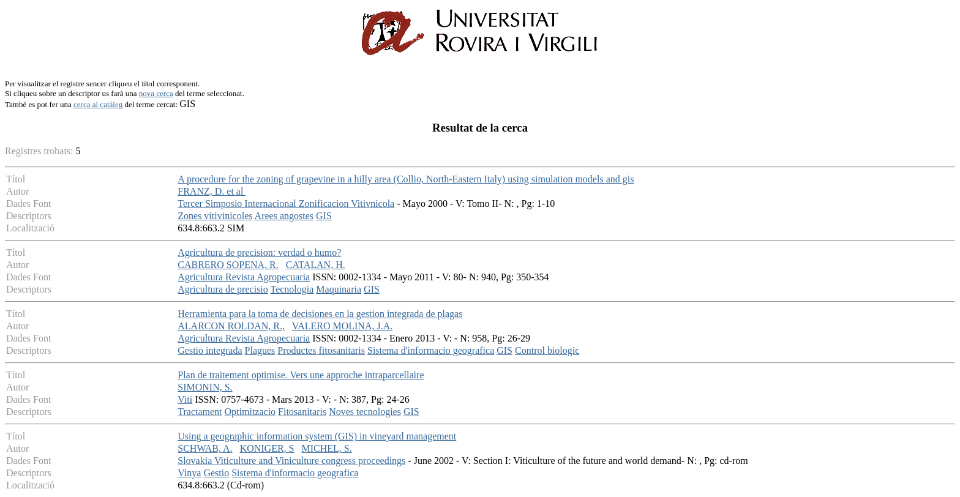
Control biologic (547, 350)
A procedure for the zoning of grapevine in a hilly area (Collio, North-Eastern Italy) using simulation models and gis (406, 179)
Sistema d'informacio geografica (430, 350)
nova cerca (156, 93)
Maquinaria (338, 289)
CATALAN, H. (315, 265)
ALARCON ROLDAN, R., (231, 326)
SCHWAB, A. (205, 448)
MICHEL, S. (327, 448)
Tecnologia (291, 289)
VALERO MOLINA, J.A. (342, 326)
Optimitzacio (250, 411)
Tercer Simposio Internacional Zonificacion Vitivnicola (286, 203)
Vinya (189, 473)
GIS (324, 216)
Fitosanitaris (302, 411)
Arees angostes (284, 216)
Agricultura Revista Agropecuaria (244, 277)
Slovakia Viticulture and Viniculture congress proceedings (291, 460)
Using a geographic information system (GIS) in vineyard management (317, 436)
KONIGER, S (267, 448)
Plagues (260, 350)
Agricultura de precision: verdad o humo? (259, 252)
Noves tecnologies (365, 411)
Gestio (216, 473)
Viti (185, 399)
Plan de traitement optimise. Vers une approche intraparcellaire (301, 375)
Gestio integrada (210, 350)
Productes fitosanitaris (321, 350)
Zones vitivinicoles (215, 216)
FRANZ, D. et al (212, 191)
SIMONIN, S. (205, 387)
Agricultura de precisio (223, 289)
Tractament (200, 411)
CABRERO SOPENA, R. (228, 265)
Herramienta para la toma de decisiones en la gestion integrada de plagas (320, 313)
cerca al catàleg (97, 104)
